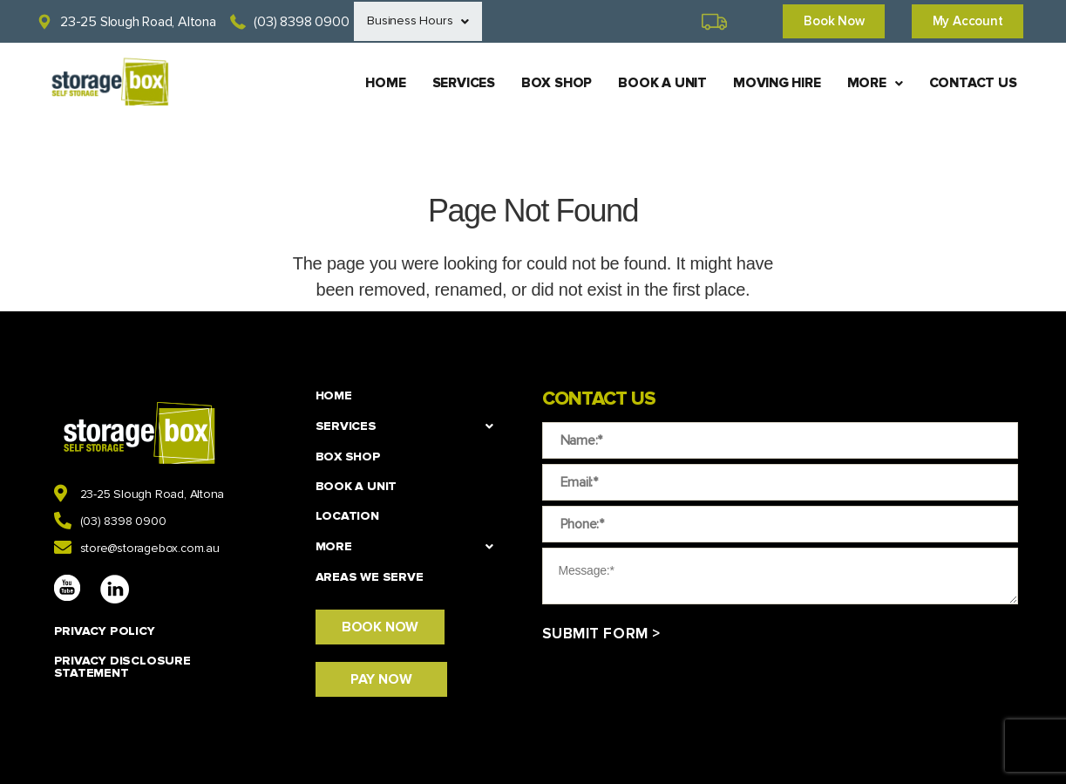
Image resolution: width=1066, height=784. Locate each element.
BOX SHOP (549, 83)
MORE (873, 83)
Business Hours (420, 22)
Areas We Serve (370, 576)
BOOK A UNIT (656, 83)
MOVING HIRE (772, 83)
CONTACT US (972, 83)
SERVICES (453, 83)
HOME (373, 83)
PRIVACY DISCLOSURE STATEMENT (122, 666)
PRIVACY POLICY (104, 631)
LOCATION (347, 515)
